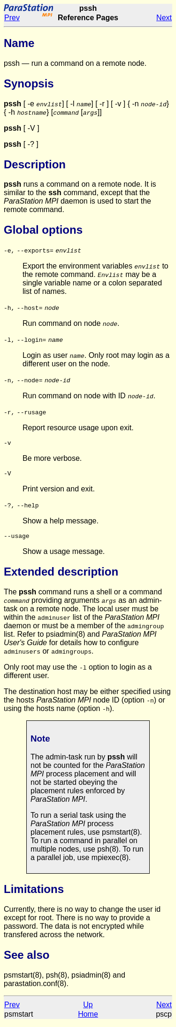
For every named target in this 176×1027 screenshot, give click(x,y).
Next (164, 18)
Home (88, 1018)
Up (87, 1009)
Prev (12, 18)
